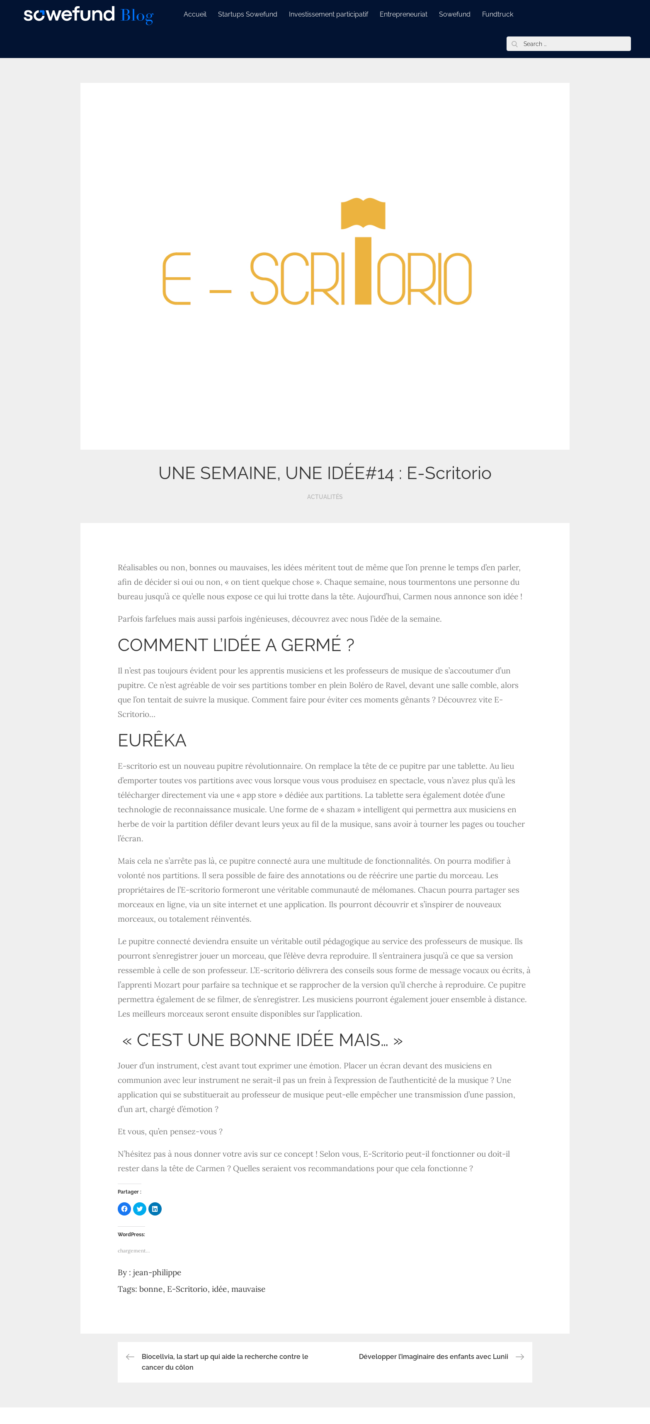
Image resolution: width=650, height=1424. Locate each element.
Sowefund (460, 14)
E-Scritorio (187, 1289)
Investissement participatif (334, 14)
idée (219, 1289)
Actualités (325, 497)
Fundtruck (503, 14)
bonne (150, 1289)
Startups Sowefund (253, 14)
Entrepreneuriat (409, 14)
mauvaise (248, 1289)
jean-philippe (157, 1272)
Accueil (200, 14)
